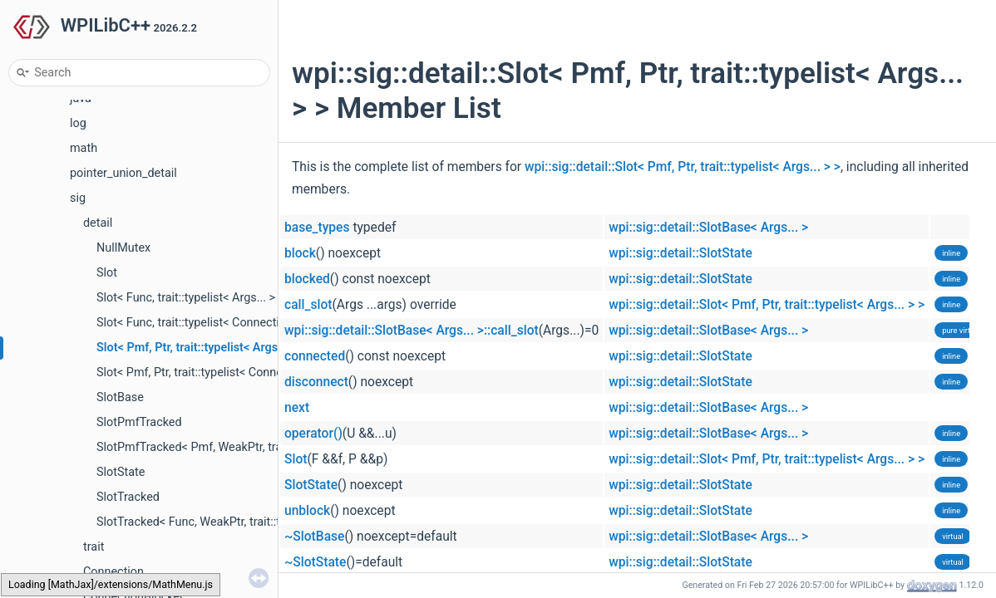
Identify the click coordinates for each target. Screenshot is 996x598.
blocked (307, 279)
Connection (113, 572)
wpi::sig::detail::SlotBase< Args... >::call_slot (411, 330)
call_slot (308, 304)
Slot (106, 273)
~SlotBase (314, 536)
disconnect (316, 382)
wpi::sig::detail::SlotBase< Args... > (708, 227)
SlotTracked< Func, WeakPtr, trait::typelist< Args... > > (236, 522)
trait (93, 547)
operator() (313, 433)
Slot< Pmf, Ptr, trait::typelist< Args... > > (201, 348)
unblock (307, 510)
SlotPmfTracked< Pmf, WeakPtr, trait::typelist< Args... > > (245, 447)
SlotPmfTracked (139, 422)
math (83, 148)
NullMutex (123, 248)
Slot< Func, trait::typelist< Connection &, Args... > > (228, 323)
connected (314, 356)
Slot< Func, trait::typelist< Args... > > (190, 298)
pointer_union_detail (123, 173)
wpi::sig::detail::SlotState (680, 253)
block (300, 253)
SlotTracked (128, 497)
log (78, 123)
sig (78, 198)
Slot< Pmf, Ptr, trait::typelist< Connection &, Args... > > (236, 372)
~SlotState (315, 562)
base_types (317, 227)
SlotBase (120, 397)
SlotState (120, 472)
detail (97, 223)
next (296, 407)
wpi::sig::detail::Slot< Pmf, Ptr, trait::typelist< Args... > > (683, 166)
